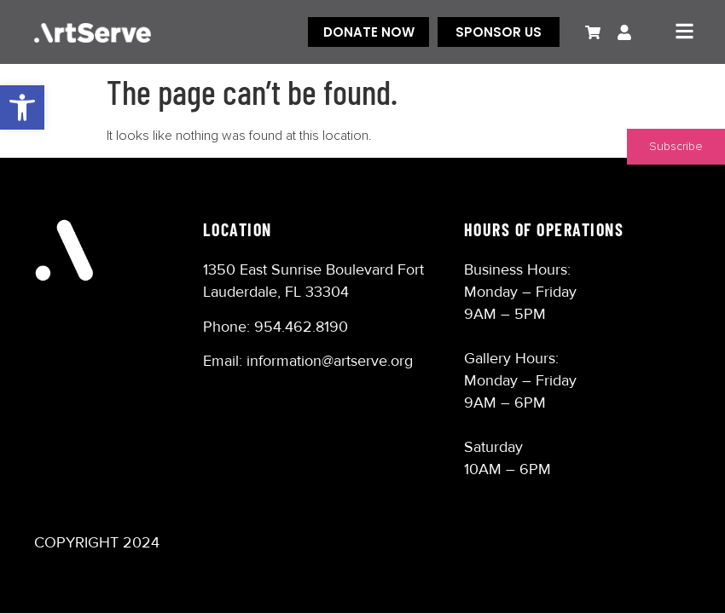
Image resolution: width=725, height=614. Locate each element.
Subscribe (676, 147)
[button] (22, 107)
